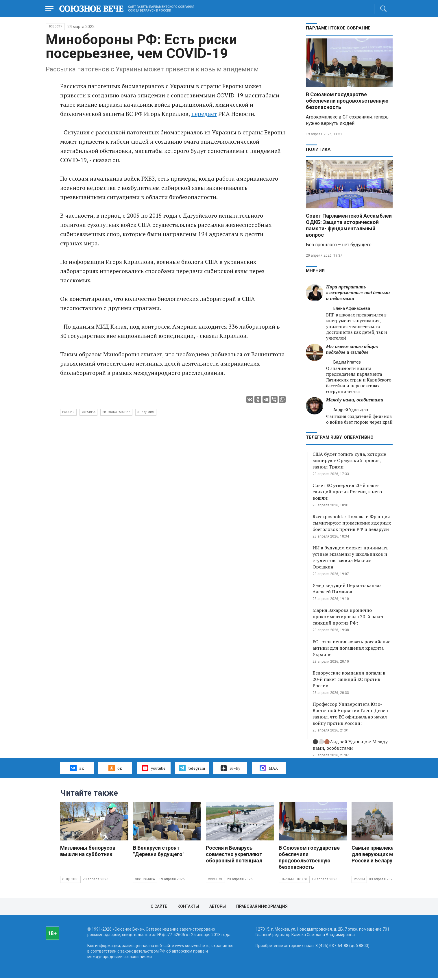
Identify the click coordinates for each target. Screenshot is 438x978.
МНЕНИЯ (315, 270)
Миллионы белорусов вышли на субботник (87, 851)
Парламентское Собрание (338, 28)
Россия (68, 412)
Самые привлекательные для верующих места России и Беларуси (383, 854)
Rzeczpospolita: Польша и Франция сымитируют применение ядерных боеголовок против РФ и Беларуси (352, 522)
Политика (318, 149)
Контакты (188, 906)
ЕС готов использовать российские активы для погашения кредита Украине (351, 647)
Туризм (359, 879)
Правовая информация (262, 906)
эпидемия (145, 412)
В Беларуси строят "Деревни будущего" (158, 851)
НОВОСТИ (55, 26)
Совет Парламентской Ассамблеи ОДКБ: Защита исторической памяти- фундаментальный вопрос (349, 225)
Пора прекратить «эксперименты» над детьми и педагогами (358, 292)
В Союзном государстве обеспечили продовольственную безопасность (347, 100)
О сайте (159, 906)
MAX (269, 768)
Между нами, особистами (354, 400)
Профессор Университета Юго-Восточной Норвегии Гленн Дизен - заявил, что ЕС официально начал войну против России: (352, 713)
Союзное (215, 879)
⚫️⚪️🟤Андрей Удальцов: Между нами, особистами (350, 744)
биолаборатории (116, 412)
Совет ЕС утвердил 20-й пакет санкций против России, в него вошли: (347, 491)
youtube (153, 768)
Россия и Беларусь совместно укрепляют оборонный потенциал (234, 854)
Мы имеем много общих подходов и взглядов (352, 349)
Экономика (145, 879)
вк (77, 768)
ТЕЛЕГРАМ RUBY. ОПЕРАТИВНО (340, 437)
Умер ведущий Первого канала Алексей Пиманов (347, 588)
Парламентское (294, 879)
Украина (88, 412)
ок (115, 768)
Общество (70, 879)
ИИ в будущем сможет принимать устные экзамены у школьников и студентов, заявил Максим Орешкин (351, 557)
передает (204, 114)
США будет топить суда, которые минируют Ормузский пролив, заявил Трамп (349, 460)
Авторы (217, 906)
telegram (192, 768)
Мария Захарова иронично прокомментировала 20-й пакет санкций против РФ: (348, 616)
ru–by (230, 768)
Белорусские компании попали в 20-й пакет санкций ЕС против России (349, 679)
